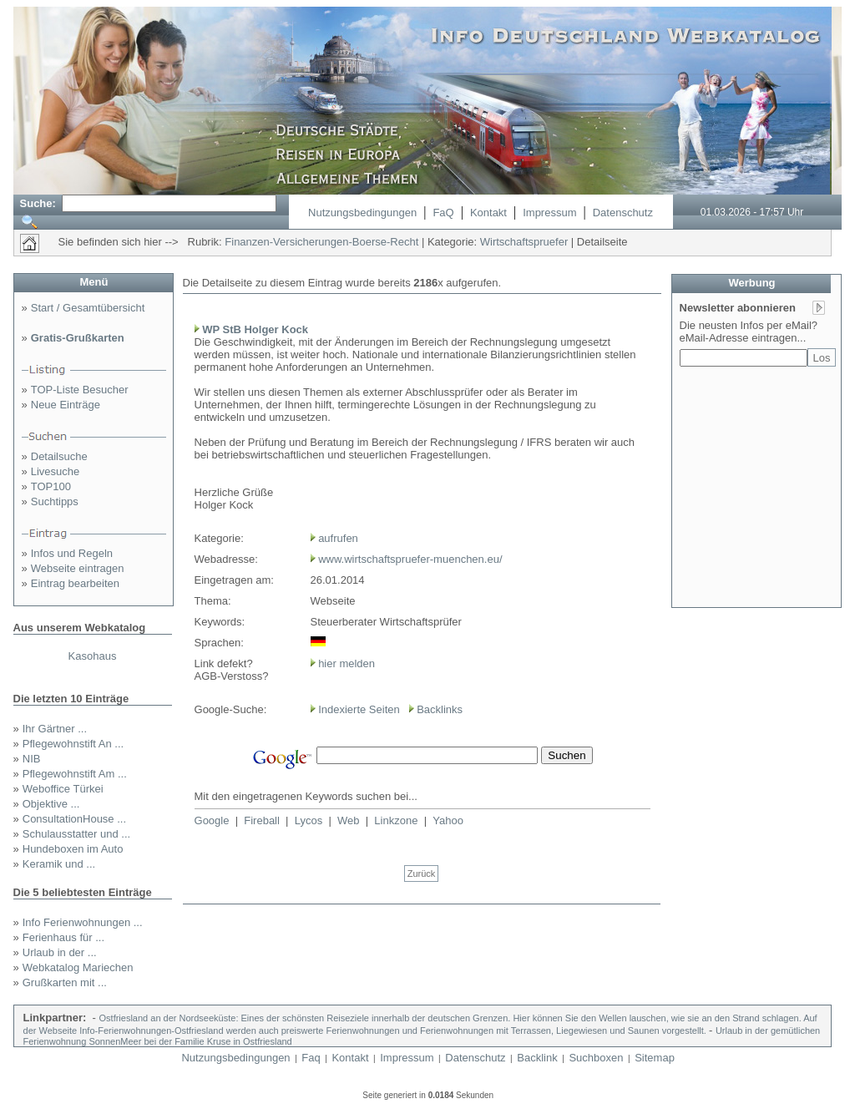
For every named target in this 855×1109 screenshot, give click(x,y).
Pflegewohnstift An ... (73, 743)
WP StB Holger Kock (255, 329)
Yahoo (448, 820)
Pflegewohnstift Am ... (75, 773)
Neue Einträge (65, 404)
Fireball (262, 820)
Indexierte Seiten (359, 709)
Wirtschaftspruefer (524, 241)
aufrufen (338, 538)
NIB (32, 758)
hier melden (346, 663)
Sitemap (655, 1057)
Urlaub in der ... (60, 952)
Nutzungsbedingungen (362, 212)
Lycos (308, 820)
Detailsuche (59, 456)
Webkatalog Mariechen (78, 967)
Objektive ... (51, 804)
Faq (310, 1057)
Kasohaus (92, 656)
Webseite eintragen (77, 568)
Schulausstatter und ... (76, 834)
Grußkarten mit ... (65, 982)
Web (348, 820)
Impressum (549, 212)
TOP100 (51, 486)
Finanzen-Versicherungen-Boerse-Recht (321, 241)
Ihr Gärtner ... (55, 728)
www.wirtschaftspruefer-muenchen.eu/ (410, 559)
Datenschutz (623, 212)
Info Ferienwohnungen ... (83, 922)
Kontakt (488, 212)
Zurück (421, 873)
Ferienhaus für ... (63, 937)
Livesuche (55, 471)
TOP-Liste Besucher (80, 389)
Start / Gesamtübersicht (88, 307)
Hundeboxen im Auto (73, 849)
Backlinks (440, 709)
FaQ (443, 212)
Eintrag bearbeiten (75, 583)
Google (212, 820)
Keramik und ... (59, 864)
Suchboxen (596, 1057)
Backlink (537, 1057)
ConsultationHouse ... (74, 819)
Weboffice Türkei (63, 788)
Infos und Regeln (72, 553)
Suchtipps (54, 501)
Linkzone (395, 820)
